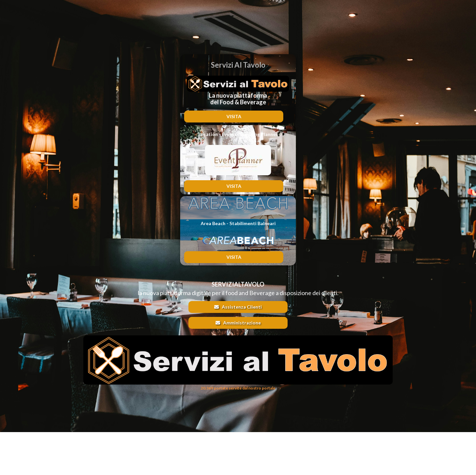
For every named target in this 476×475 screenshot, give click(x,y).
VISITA (233, 116)
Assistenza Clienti (238, 307)
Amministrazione (238, 322)
